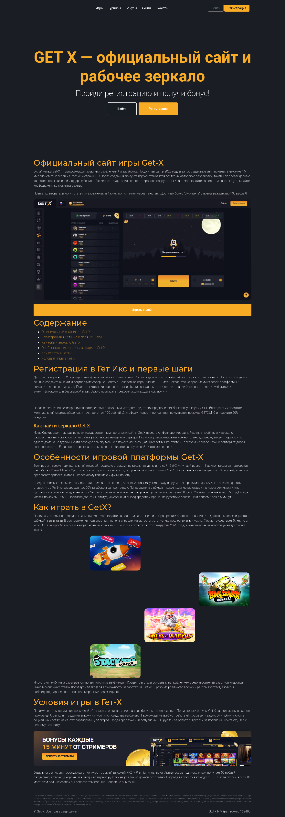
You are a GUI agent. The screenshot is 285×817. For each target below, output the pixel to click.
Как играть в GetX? (56, 353)
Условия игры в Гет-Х (58, 358)
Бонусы (131, 8)
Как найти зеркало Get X (60, 342)
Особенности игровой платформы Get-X (73, 348)
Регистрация (236, 8)
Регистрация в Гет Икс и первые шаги (71, 337)
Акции (146, 8)
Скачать (161, 8)
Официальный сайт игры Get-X (65, 332)
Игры (99, 8)
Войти (215, 8)
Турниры (114, 8)
